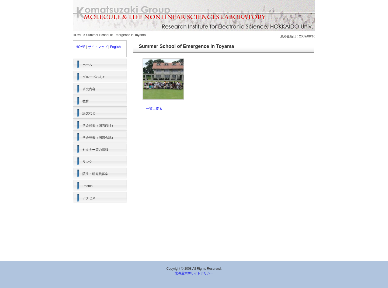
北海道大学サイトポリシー (194, 273)
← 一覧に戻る (152, 109)
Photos (87, 186)
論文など (88, 113)
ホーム (87, 65)
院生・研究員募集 (95, 174)
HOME (77, 35)
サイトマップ (98, 47)
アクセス (88, 198)
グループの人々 (93, 77)
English (115, 47)
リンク (87, 162)
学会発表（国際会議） (98, 137)
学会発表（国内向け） (98, 125)
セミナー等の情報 (95, 150)
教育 (85, 101)
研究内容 (88, 89)
